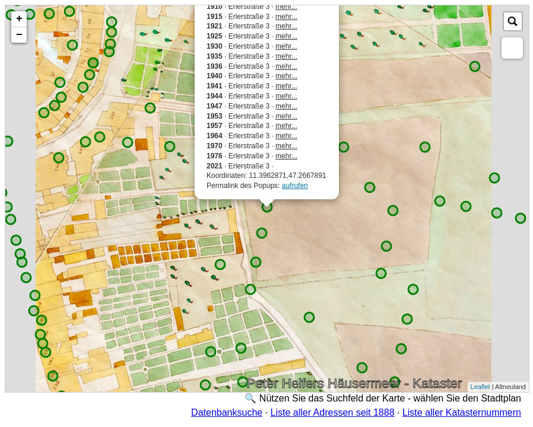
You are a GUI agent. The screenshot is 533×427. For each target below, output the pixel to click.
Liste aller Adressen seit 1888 (333, 412)
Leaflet (480, 386)
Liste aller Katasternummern (461, 412)
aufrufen (295, 185)
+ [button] (19, 19)
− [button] (19, 35)
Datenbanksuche (226, 412)
